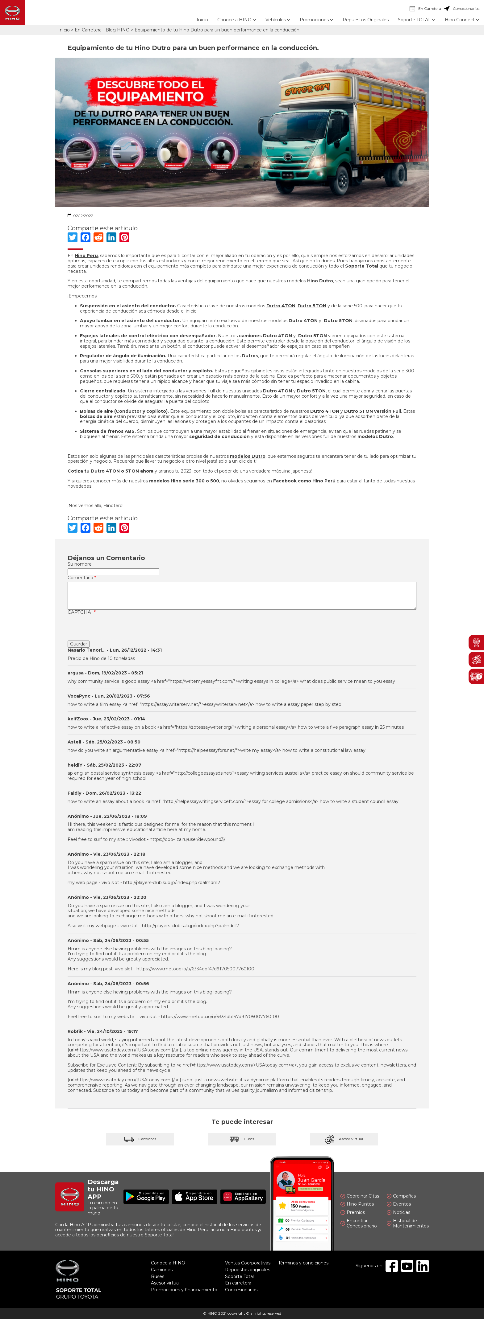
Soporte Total (239, 1276)
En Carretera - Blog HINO (102, 30)
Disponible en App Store (194, 1197)
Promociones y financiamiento (184, 1289)
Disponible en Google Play (146, 1197)
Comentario (80, 577)
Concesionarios (461, 8)
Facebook (392, 1266)
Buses (242, 1139)
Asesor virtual (344, 1139)
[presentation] (114, 628)
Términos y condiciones (303, 1263)
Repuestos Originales (366, 20)
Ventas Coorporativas (247, 1263)
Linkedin (422, 1266)
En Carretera (425, 8)
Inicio (202, 20)
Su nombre (80, 564)
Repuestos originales (247, 1269)
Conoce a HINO (168, 1263)
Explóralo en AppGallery (243, 1197)
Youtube (407, 1266)
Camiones (140, 1139)
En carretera (238, 1283)
